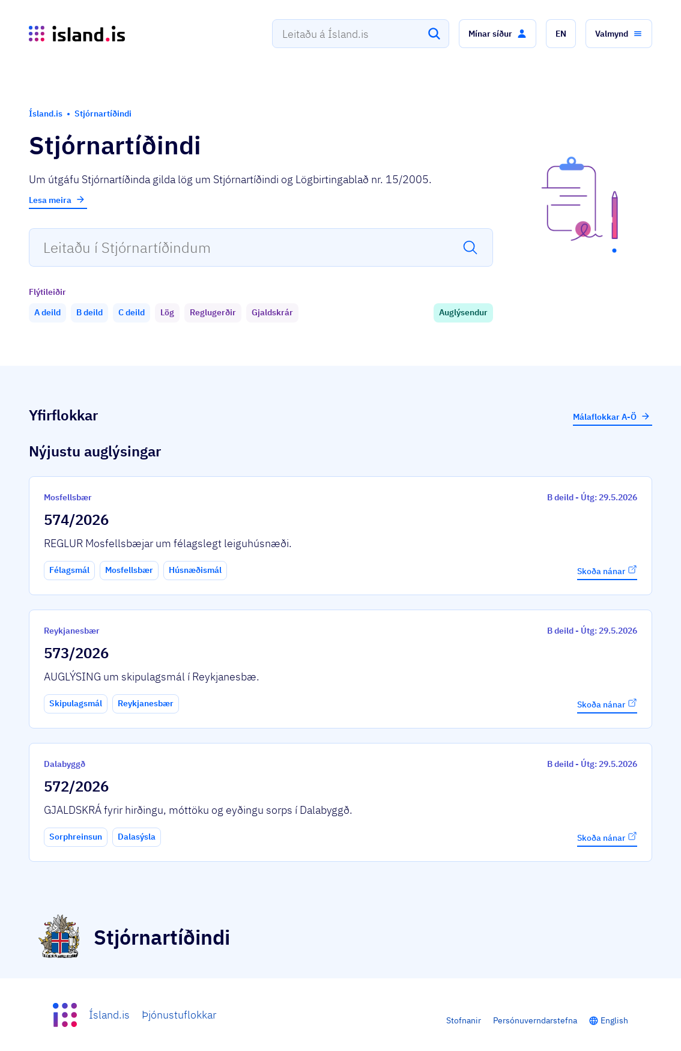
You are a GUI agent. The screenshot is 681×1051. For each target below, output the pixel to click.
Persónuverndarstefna (535, 1020)
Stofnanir (463, 1020)
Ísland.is (109, 1015)
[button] (497, 33)
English (614, 1020)
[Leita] (434, 33)
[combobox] (360, 33)
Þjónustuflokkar (179, 1015)
